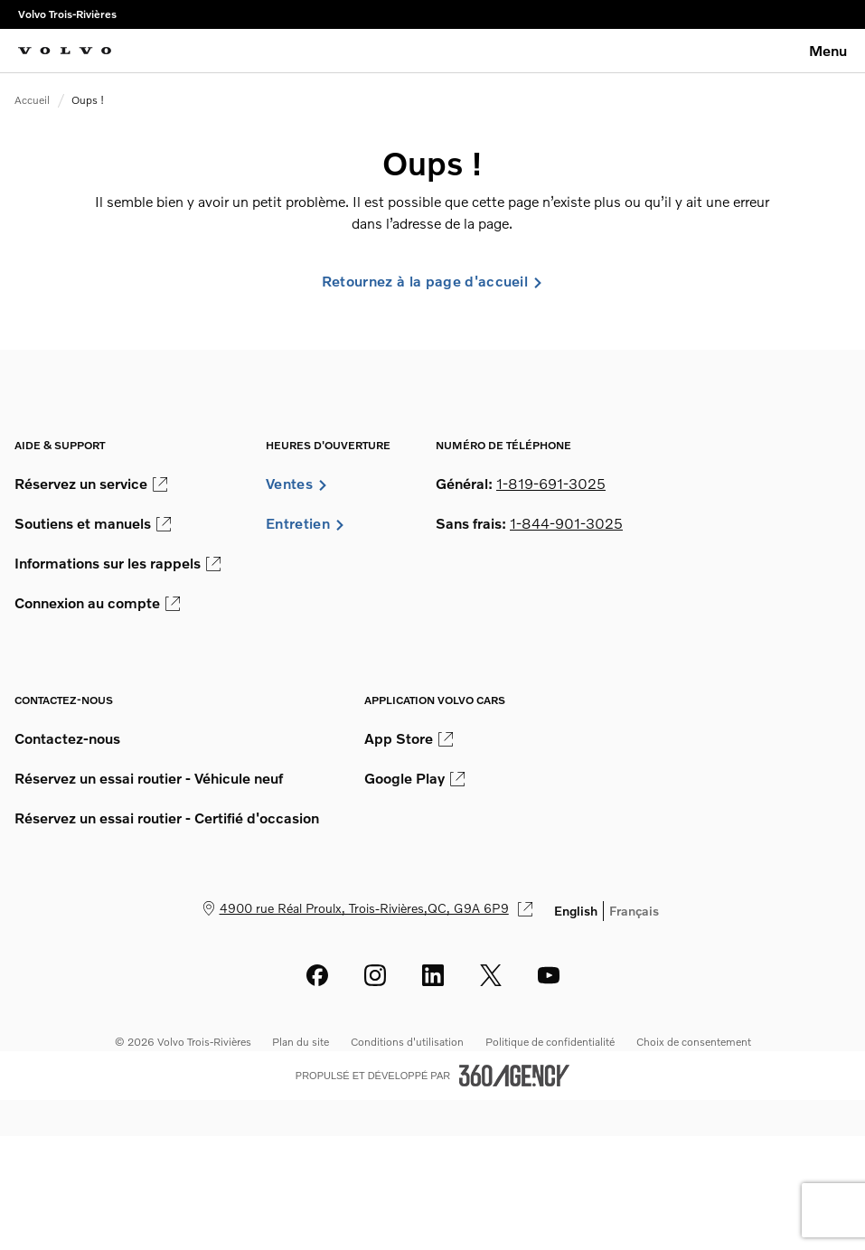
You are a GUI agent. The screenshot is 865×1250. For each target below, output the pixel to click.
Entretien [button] (305, 523)
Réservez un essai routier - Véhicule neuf (148, 778)
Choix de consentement (693, 1041)
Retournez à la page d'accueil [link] (432, 281)
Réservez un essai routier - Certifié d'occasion (166, 818)
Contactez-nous (67, 738)
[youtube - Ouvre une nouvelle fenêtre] (548, 975)
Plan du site (300, 1041)
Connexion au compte (97, 603)
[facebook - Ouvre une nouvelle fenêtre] (317, 975)
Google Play (414, 778)
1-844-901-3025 (566, 523)
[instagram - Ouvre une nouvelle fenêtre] (375, 975)
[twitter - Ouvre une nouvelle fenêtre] (491, 975)
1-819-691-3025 (551, 484)
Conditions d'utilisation (407, 1041)
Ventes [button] (297, 484)
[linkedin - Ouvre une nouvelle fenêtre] (433, 975)
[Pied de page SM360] (514, 1075)
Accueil (32, 100)
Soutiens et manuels (92, 523)
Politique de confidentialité (550, 1041)
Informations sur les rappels (117, 563)
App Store (408, 738)
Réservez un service (90, 484)
